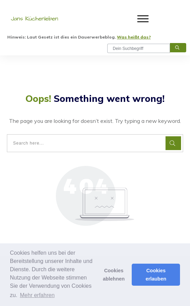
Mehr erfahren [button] (37, 295)
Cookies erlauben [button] (156, 275)
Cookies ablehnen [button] (113, 275)
